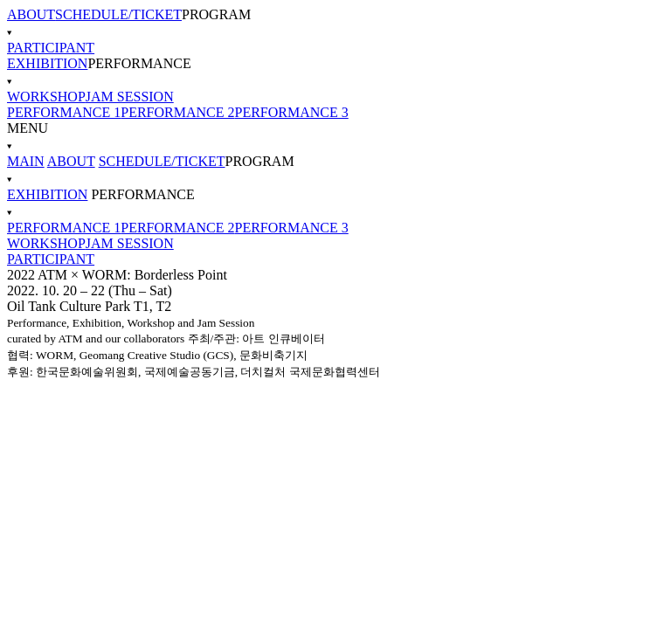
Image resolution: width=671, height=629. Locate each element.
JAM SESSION (130, 96)
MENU (335, 137)
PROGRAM (335, 23)
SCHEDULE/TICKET (118, 14)
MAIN (26, 161)
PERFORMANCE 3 (292, 112)
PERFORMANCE (335, 72)
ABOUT (31, 14)
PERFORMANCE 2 (177, 112)
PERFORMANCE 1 (64, 112)
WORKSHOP (46, 96)
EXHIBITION (47, 63)
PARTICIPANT (50, 47)
